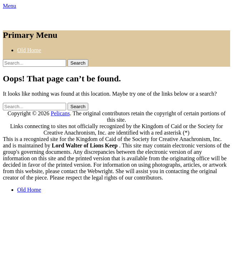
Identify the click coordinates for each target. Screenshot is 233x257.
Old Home (29, 50)
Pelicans (60, 113)
